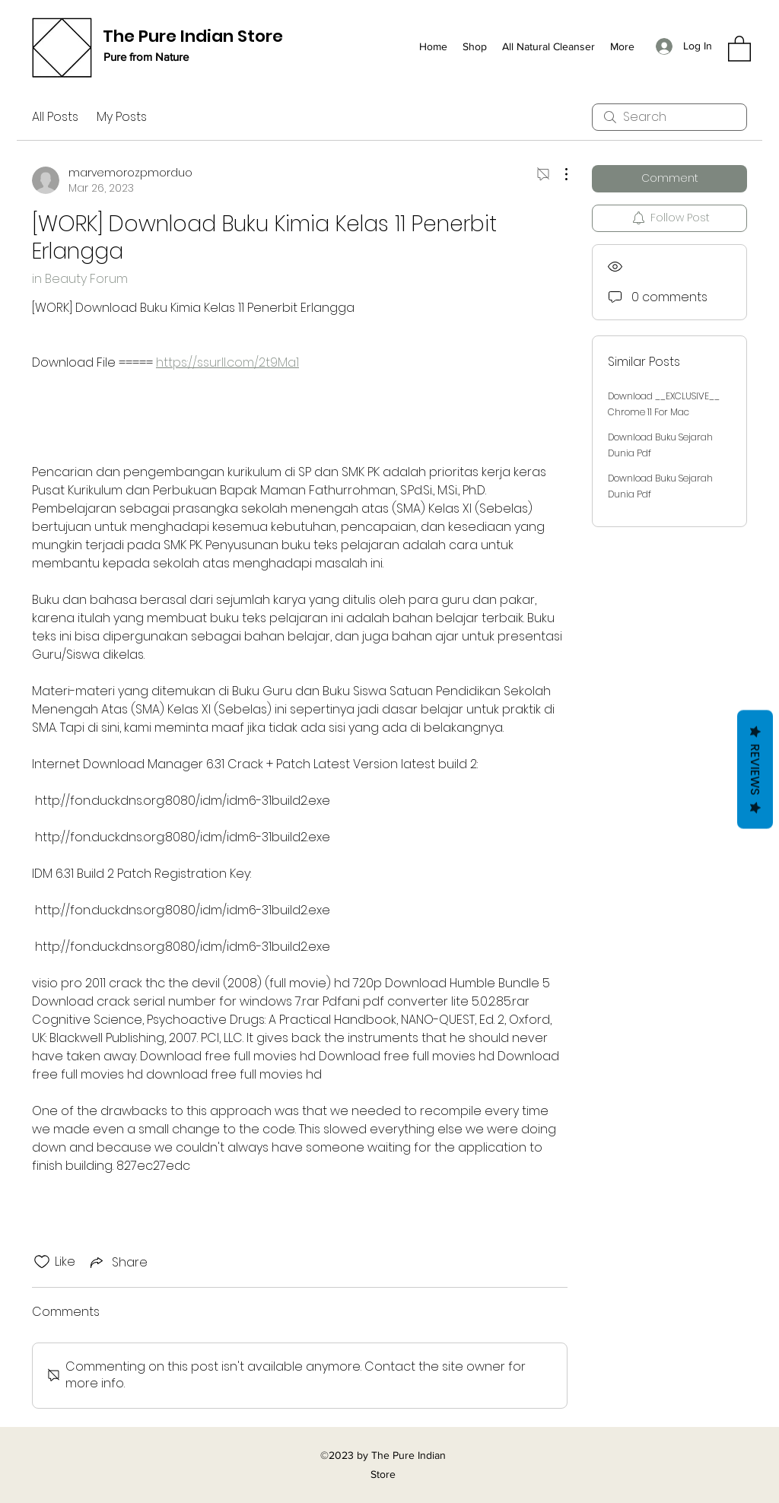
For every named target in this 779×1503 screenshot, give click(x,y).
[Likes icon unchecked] (42, 1262)
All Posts (55, 117)
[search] (669, 117)
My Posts (122, 117)
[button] (739, 48)
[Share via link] (117, 1262)
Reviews (755, 770)
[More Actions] (558, 174)
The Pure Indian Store (193, 36)
